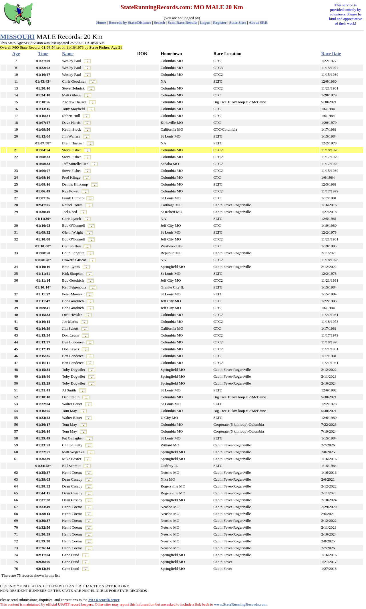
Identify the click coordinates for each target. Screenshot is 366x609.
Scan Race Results (182, 22)
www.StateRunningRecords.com (240, 604)
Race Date (331, 53)
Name (67, 53)
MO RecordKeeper (104, 600)
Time (43, 53)
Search (159, 22)
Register (219, 22)
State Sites (237, 22)
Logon (205, 22)
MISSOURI (17, 36)
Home (101, 22)
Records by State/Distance (130, 22)
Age (16, 53)
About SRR (258, 22)
